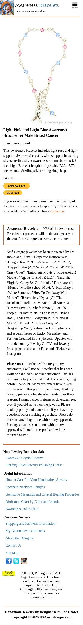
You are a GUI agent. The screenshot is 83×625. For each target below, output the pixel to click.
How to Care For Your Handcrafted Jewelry (37, 480)
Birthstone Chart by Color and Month (32, 502)
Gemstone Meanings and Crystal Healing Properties (42, 494)
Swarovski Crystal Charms (25, 458)
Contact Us (13, 545)
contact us (57, 211)
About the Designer (19, 538)
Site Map (12, 553)
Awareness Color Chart (22, 509)
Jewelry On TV (41, 343)
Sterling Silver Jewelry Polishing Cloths (34, 465)
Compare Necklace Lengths (25, 487)
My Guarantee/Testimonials (25, 531)
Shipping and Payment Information (30, 523)
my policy (21, 409)
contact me (42, 409)
